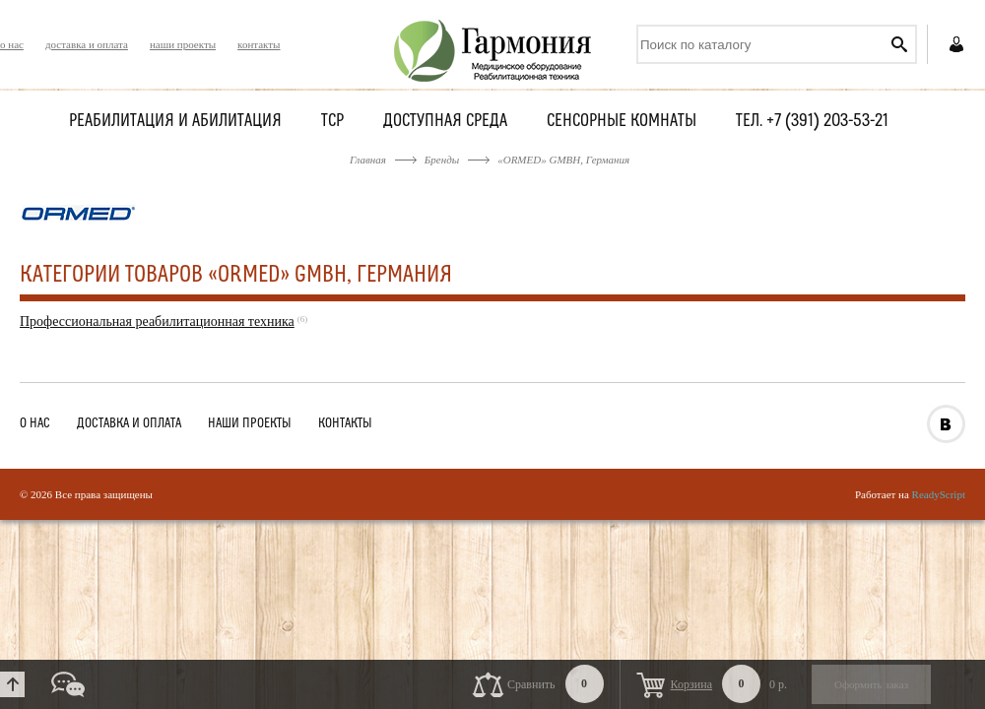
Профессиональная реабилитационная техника (157, 321)
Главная (368, 159)
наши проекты (183, 44)
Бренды (442, 159)
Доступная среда (445, 121)
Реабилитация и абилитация (175, 121)
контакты (258, 44)
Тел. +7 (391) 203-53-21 (812, 121)
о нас (12, 44)
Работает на (910, 494)
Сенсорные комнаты (621, 121)
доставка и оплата (86, 44)
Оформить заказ (871, 684)
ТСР (332, 121)
